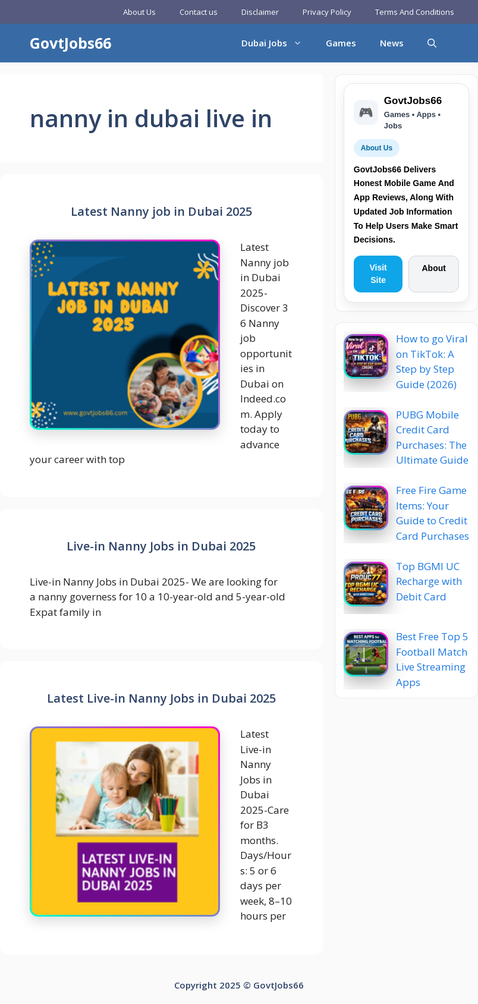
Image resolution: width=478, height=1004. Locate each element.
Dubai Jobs (277, 43)
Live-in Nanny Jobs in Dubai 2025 (161, 546)
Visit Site (377, 274)
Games (341, 43)
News (392, 43)
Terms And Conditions (414, 12)
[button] (432, 43)
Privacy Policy (327, 12)
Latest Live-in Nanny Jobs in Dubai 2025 (161, 698)
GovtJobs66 (70, 43)
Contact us (199, 12)
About (433, 268)
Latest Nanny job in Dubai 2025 (161, 211)
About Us (139, 12)
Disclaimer (260, 12)
